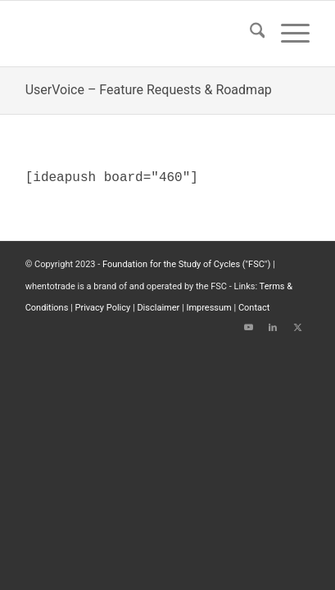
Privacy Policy (103, 307)
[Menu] (287, 33)
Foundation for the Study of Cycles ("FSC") (186, 264)
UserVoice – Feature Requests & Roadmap (148, 90)
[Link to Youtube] (248, 327)
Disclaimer (158, 307)
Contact (253, 307)
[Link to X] (297, 327)
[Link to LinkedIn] (272, 327)
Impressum (208, 307)
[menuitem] (249, 33)
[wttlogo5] (139, 33)
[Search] (249, 33)
